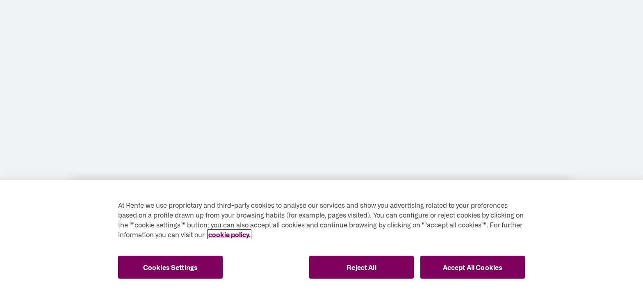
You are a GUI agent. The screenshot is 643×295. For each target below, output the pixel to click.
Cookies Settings (170, 267)
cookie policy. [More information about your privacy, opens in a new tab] (229, 234)
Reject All (361, 267)
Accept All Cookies (473, 267)
